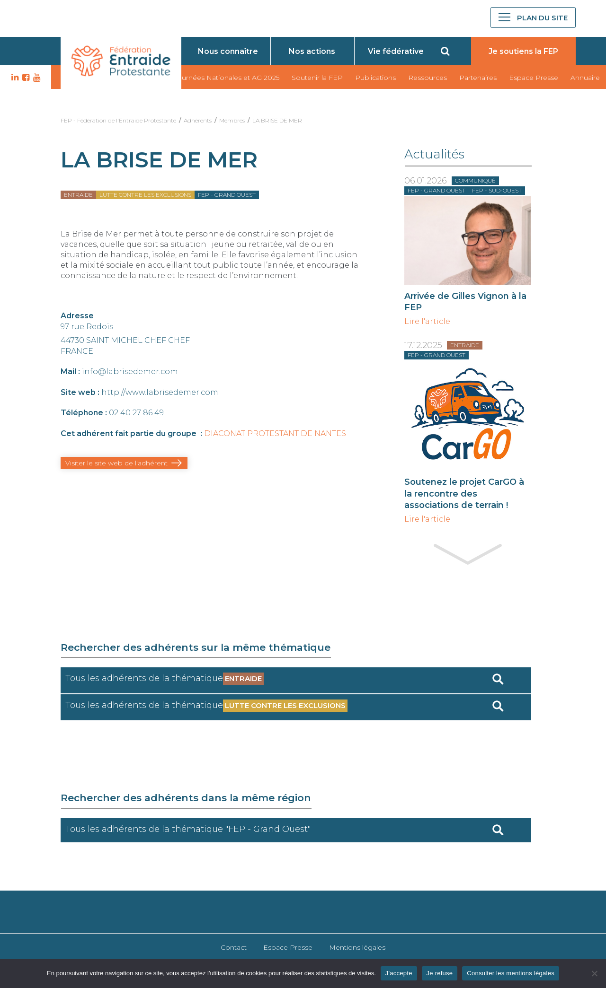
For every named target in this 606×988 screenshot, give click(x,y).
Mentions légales (357, 947)
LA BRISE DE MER (277, 120)
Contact (234, 947)
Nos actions (312, 51)
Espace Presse (533, 77)
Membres (232, 120)
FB (24, 77)
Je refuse (440, 973)
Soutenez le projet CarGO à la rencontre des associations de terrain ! (464, 493)
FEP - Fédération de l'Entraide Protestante (118, 120)
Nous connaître (228, 51)
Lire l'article (427, 321)
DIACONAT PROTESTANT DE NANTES (275, 433)
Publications (375, 77)
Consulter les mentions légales (510, 973)
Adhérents (198, 120)
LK (13, 77)
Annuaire (585, 77)
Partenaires (478, 77)
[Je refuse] (594, 973)
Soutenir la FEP (317, 77)
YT (35, 77)
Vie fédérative (396, 51)
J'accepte (398, 973)
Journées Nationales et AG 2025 (226, 77)
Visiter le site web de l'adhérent (116, 463)
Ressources (427, 77)
